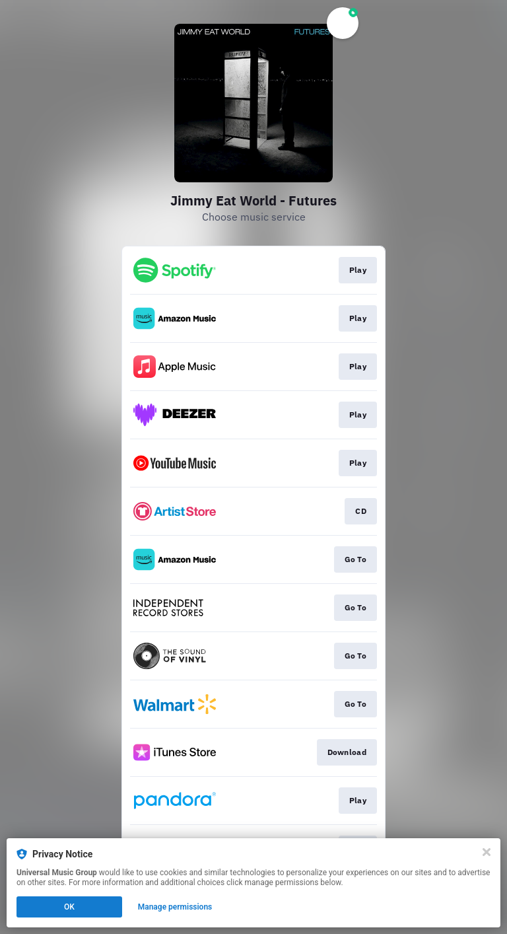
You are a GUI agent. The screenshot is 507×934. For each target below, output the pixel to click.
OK (69, 907)
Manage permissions (175, 907)
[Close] (486, 852)
